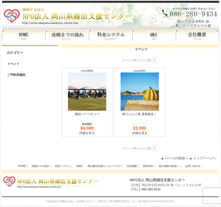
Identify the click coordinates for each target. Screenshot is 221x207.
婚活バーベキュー (87, 114)
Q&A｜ (80, 166)
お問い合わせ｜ (194, 166)
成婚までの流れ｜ (42, 166)
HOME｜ (23, 166)
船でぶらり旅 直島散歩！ (139, 114)
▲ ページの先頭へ (174, 158)
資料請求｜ (149, 166)
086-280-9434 (151, 189)
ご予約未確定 (16, 75)
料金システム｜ (64, 166)
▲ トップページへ (202, 158)
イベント (13, 64)
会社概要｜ (133, 166)
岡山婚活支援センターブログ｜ (105, 166)
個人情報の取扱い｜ (170, 166)
